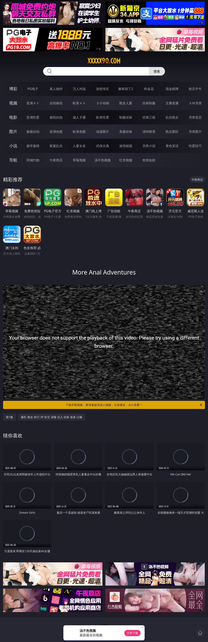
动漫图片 (102, 131)
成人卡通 (79, 117)
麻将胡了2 (125, 89)
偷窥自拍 (32, 131)
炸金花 (149, 89)
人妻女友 (79, 146)
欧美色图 (79, 131)
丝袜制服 (148, 103)
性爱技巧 (195, 146)
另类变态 (195, 117)
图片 (13, 131)
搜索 (157, 71)
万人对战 (79, 89)
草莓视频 (79, 160)
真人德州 (56, 89)
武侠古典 (102, 146)
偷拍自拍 (56, 117)
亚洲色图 (56, 131)
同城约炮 (32, 160)
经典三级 (148, 117)
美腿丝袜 (125, 131)
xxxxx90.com (104, 61)
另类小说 (148, 146)
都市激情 (32, 146)
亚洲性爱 (32, 117)
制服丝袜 (125, 117)
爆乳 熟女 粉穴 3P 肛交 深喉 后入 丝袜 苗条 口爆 (51, 417)
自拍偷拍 (56, 103)
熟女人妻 (125, 103)
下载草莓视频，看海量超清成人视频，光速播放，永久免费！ (134, 404)
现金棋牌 (172, 89)
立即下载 (132, 633)
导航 (13, 160)
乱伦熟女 (172, 117)
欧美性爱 (102, 117)
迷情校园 (125, 146)
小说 (13, 145)
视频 (13, 103)
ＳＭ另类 (195, 103)
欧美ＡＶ (79, 103)
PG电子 (32, 89)
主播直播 (172, 103)
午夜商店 (56, 160)
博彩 (13, 88)
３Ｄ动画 (102, 103)
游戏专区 (102, 89)
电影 (13, 117)
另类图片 (195, 131)
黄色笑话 (172, 146)
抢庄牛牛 (195, 89)
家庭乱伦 (56, 146)
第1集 (9, 417)
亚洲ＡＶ (32, 103)
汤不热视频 (102, 160)
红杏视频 (125, 160)
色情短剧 (148, 160)
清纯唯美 (148, 131)
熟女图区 (172, 131)
